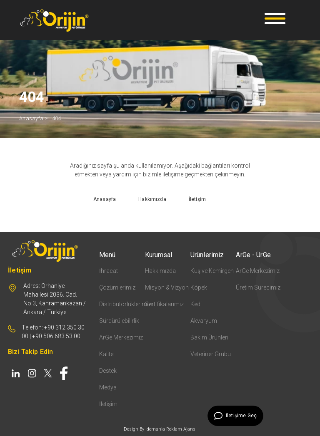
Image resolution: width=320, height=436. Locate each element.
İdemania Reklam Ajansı (171, 429)
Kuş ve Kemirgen (212, 271)
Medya (108, 387)
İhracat (108, 271)
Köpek (198, 287)
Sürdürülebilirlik (119, 320)
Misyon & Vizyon (167, 287)
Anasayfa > (33, 118)
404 (56, 118)
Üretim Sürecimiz (258, 287)
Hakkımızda (160, 271)
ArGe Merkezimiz (121, 337)
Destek (108, 370)
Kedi (196, 304)
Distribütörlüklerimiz (122, 304)
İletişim (108, 404)
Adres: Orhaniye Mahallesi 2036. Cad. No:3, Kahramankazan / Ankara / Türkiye (54, 298)
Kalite (106, 354)
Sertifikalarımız (164, 304)
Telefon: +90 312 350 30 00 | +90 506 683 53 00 (53, 331)
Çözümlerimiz (117, 287)
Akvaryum (203, 320)
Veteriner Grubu (210, 354)
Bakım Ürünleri (209, 337)
